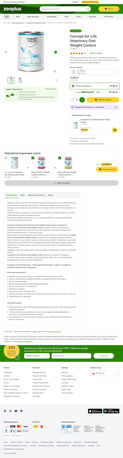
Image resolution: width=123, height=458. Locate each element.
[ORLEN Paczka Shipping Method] (41, 427)
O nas (6, 442)
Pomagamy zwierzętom (12, 396)
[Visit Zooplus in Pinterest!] (21, 411)
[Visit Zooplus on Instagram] (10, 411)
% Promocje (108, 17)
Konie (79, 17)
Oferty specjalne (67, 376)
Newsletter (36, 396)
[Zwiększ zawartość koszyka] (82, 100)
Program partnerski (39, 389)
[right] (55, 52)
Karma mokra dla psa (18, 23)
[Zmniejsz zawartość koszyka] (72, 100)
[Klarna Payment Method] (19, 431)
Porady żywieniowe (10, 389)
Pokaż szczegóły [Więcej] (61, 183)
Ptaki (66, 17)
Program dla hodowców (41, 386)
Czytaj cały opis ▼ (94, 63)
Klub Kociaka (66, 389)
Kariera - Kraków (16, 442)
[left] (6, 52)
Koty (17, 17)
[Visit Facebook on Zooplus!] (5, 411)
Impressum (78, 442)
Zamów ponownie (90, 2)
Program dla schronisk (40, 383)
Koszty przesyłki (98, 144)
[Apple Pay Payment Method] (12, 431)
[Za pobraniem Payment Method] (17, 435)
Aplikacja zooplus (68, 386)
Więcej (93, 138)
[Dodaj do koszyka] (103, 100)
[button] (75, 31)
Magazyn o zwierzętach (12, 386)
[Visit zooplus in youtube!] (16, 411)
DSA (98, 446)
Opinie (50, 195)
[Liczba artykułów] (77, 100)
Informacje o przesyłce (46, 446)
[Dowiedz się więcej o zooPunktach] (116, 107)
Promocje (65, 372)
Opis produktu (12, 195)
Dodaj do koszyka (108, 169)
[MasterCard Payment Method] (19, 427)
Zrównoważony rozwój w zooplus (16, 393)
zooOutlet (65, 383)
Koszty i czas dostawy (11, 379)
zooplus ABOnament (69, 379)
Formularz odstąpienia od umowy (15, 446)
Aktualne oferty (38, 393)
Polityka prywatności (25, 341)
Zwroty (6, 383)
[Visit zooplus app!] (95, 413)
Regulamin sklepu (47, 442)
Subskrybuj (104, 356)
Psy (6, 17)
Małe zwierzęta (33, 17)
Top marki (92, 17)
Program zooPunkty (40, 376)
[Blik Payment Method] (12, 427)
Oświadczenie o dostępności (14, 449)
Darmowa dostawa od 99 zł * (14, 2)
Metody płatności (63, 446)
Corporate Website (91, 442)
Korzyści (91, 446)
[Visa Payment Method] (25, 427)
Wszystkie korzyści (39, 372)
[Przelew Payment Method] (7, 435)
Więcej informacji (50, 89)
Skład (22, 195)
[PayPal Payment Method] (6, 431)
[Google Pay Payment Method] (25, 431)
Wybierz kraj (95, 367)
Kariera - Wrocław (31, 442)
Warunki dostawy (55, 331)
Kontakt (75, 2)
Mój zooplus (8, 372)
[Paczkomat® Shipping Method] (35, 427)
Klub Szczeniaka (67, 393)
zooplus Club (37, 379)
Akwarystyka (52, 17)
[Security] (67, 429)
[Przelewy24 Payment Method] (6, 427)
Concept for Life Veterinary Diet (36, 23)
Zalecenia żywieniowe (36, 195)
